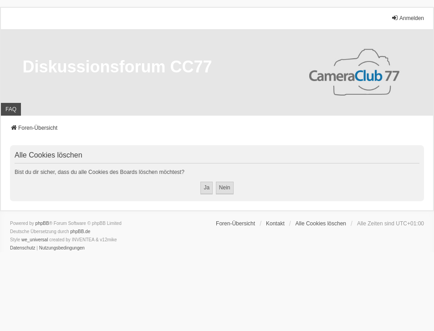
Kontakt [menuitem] (275, 223)
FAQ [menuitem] (10, 109)
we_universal (34, 239)
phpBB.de (80, 231)
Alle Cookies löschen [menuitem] (321, 223)
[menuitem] (23, 248)
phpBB (42, 223)
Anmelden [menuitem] (407, 18)
